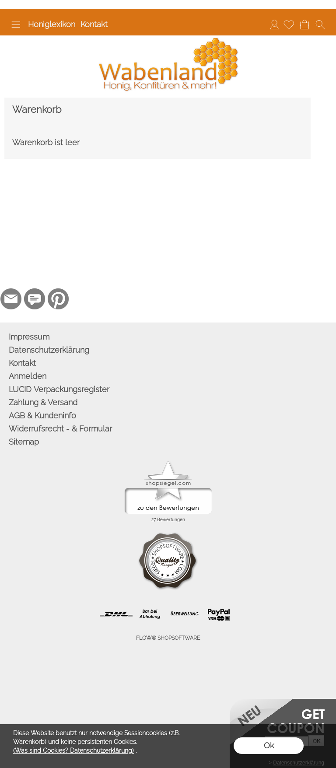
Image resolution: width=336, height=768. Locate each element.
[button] (16, 24)
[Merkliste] (288, 24)
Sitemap (24, 441)
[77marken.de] (35, 299)
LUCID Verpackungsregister (59, 389)
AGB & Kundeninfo (42, 415)
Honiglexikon (51, 24)
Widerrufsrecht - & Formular (60, 428)
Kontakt (94, 24)
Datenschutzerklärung (49, 349)
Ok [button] (269, 745)
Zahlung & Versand (43, 402)
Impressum (29, 336)
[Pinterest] (58, 299)
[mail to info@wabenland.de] (11, 299)
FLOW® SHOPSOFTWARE (168, 638)
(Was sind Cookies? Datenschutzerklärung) (73, 750)
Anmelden (274, 24)
